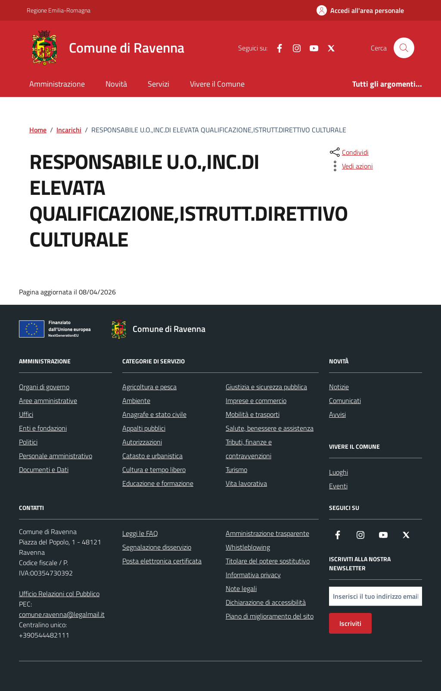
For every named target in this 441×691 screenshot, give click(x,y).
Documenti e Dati (43, 469)
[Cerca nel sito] (404, 48)
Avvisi (337, 414)
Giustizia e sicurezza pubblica (266, 386)
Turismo (236, 469)
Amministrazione (57, 84)
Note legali (241, 588)
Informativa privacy (253, 574)
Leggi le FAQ (140, 533)
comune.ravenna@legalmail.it (62, 614)
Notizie (339, 386)
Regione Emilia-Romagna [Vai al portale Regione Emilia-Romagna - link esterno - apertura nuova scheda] (58, 10)
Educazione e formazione (157, 483)
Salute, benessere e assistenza (270, 428)
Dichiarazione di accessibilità (266, 602)
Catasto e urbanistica (152, 455)
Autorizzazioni (142, 442)
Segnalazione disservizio (156, 547)
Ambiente (136, 400)
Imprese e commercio (256, 400)
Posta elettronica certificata (162, 561)
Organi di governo (44, 386)
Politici (28, 442)
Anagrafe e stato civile (154, 414)
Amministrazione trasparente (267, 533)
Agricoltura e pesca (149, 386)
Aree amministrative (48, 400)
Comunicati (345, 400)
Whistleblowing (248, 547)
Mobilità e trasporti (253, 414)
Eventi (338, 486)
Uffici (26, 414)
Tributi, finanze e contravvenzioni (249, 449)
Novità (116, 84)
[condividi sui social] (348, 152)
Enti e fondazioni (43, 428)
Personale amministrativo (55, 455)
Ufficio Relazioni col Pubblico (59, 593)
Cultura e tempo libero (154, 469)
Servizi (158, 84)
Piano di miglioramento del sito (270, 616)
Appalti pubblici (143, 428)
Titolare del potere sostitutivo (268, 561)
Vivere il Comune (217, 84)
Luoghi (338, 472)
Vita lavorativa (246, 483)
